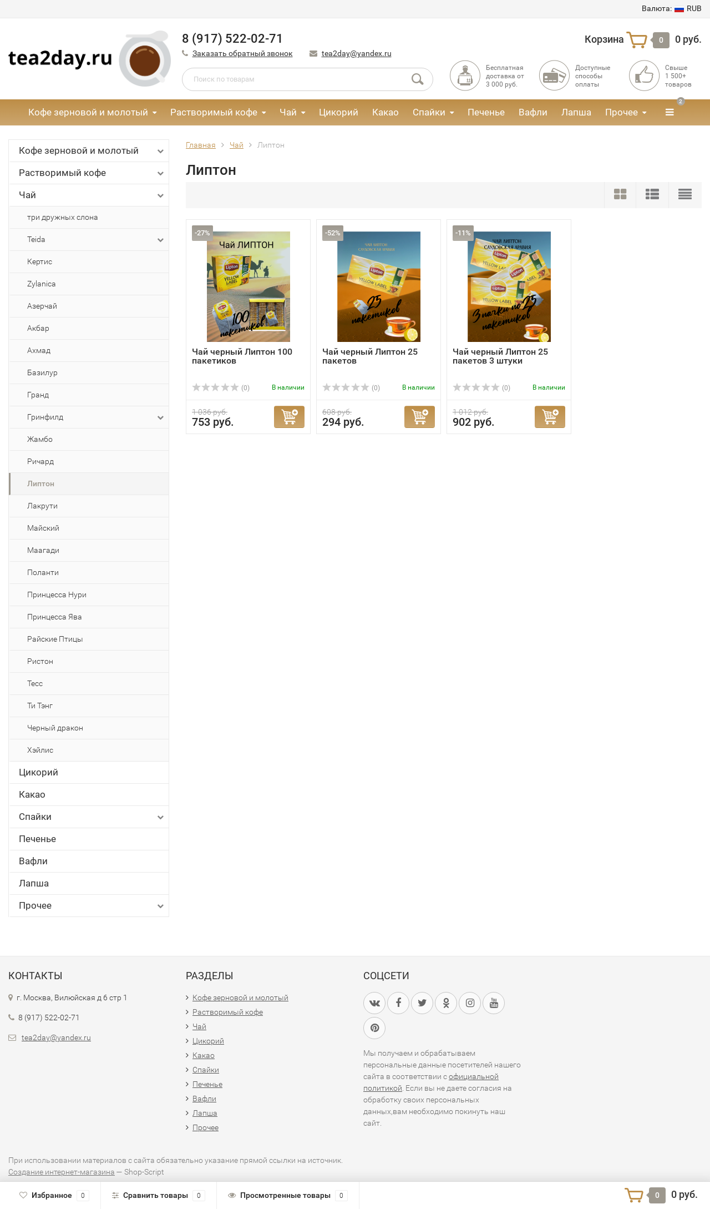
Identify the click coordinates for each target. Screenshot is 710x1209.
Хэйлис (40, 749)
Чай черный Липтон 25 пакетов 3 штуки (500, 356)
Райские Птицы (55, 638)
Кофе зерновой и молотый (88, 112)
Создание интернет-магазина (61, 1171)
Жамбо (40, 439)
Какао (385, 112)
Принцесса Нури (57, 594)
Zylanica (41, 283)
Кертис (39, 261)
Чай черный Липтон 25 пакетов (370, 356)
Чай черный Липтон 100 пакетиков (242, 356)
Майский (43, 527)
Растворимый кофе (213, 112)
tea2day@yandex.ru (357, 53)
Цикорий (338, 112)
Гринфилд (96, 417)
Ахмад (38, 350)
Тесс (35, 683)
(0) (221, 388)
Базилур (42, 372)
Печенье (486, 112)
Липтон (40, 483)
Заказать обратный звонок (242, 53)
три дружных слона (62, 217)
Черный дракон (55, 727)
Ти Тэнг (40, 705)
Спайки (429, 112)
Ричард (40, 461)
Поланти (43, 572)
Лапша (576, 112)
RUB (672, 8)
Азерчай (42, 305)
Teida (96, 239)
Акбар (38, 328)
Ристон (40, 661)
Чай (288, 112)
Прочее (621, 112)
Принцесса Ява (54, 616)
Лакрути (42, 505)
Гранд (38, 394)
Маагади (43, 550)
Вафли (533, 112)
